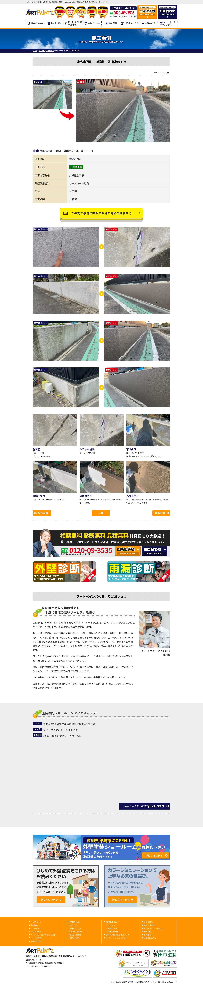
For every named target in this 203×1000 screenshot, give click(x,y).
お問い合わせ (36, 941)
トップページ (36, 922)
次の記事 (43, 513)
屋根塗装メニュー (113, 922)
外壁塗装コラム (130, 23)
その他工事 (76, 167)
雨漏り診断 (148, 922)
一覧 (100, 513)
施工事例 (111, 23)
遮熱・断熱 (74, 938)
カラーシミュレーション (153, 928)
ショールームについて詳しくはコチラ (143, 806)
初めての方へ (35, 23)
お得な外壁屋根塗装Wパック (117, 935)
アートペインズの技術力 (73, 23)
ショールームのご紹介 (168, 23)
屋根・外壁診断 (150, 925)
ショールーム (36, 928)
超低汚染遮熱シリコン (79, 931)
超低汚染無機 (75, 935)
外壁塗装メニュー (75, 922)
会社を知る (54, 23)
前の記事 (160, 513)
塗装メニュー (92, 23)
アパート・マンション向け (117, 938)
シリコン (73, 925)
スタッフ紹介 (36, 938)
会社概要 (34, 925)
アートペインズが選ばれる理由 (43, 935)
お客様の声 (148, 23)
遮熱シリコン (75, 928)
